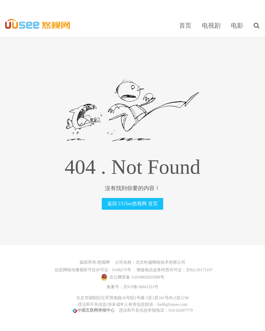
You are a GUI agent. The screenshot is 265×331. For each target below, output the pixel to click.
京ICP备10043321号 (141, 286)
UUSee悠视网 (37, 24)
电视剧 (211, 25)
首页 (185, 25)
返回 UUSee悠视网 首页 (132, 203)
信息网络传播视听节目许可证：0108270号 (91, 269)
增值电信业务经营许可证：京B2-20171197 (172, 269)
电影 (237, 25)
